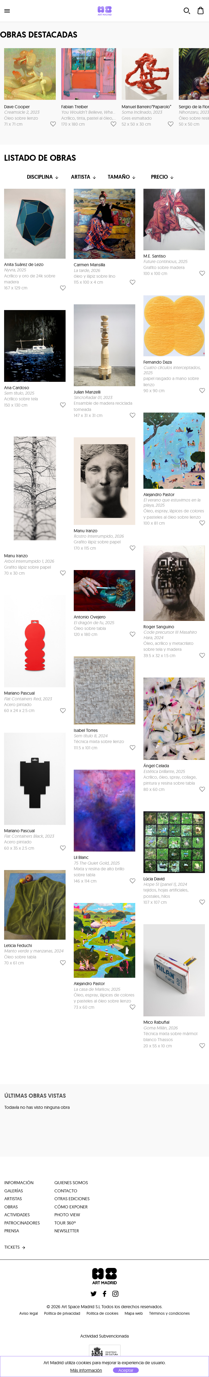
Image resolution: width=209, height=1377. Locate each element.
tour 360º (65, 1224)
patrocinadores (22, 1224)
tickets (15, 1249)
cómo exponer (71, 1207)
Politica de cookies (101, 1314)
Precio (166, 177)
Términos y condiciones (179, 1314)
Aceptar (125, 1370)
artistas (13, 1199)
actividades (17, 1215)
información (18, 1183)
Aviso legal (17, 1314)
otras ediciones (72, 1199)
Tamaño (124, 177)
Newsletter (66, 1232)
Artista (84, 177)
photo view (67, 1215)
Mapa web (138, 1314)
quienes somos (71, 1183)
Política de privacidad (56, 1314)
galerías (13, 1191)
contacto (65, 1191)
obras (11, 1207)
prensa (11, 1232)
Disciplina (43, 177)
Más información (86, 1370)
